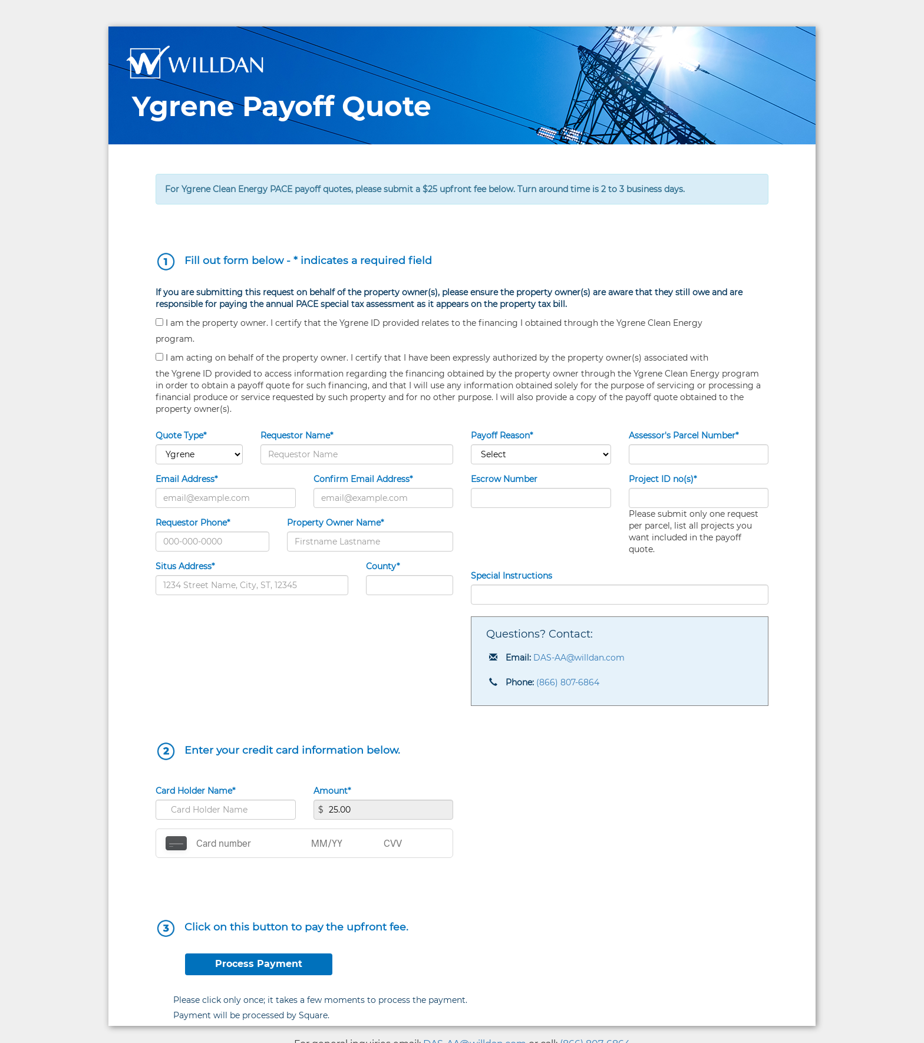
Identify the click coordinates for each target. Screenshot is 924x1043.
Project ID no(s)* (663, 479)
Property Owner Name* (335, 522)
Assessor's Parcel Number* (683, 435)
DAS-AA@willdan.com (579, 657)
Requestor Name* (296, 435)
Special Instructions (511, 575)
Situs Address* (185, 566)
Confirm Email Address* (363, 479)
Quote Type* (181, 435)
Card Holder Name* (195, 790)
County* (383, 566)
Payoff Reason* (502, 435)
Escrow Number (504, 479)
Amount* (332, 790)
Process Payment (258, 963)
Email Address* (186, 479)
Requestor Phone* (193, 522)
